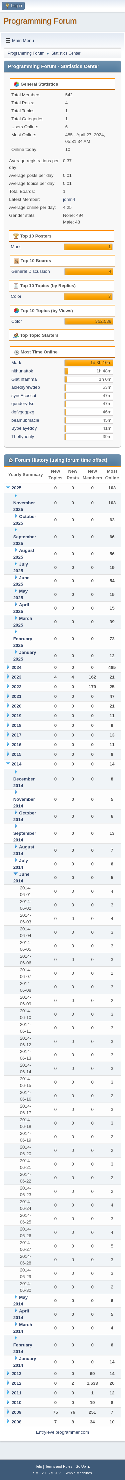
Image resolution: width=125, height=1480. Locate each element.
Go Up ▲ (82, 1466)
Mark (16, 246)
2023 (17, 677)
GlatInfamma (24, 379)
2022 (17, 686)
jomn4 (69, 199)
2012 (17, 1383)
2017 (17, 735)
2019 (17, 715)
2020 (17, 706)
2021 (17, 696)
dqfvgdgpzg (22, 411)
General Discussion (30, 271)
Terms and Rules (58, 1466)
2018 (17, 725)
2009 (17, 1412)
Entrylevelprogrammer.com (62, 1432)
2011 (17, 1392)
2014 (17, 763)
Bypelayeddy (24, 428)
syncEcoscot (23, 395)
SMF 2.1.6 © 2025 (47, 1473)
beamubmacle (25, 420)
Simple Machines (78, 1473)
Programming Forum (40, 20)
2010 (17, 1402)
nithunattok (22, 370)
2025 (17, 487)
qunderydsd (23, 403)
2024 (17, 667)
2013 (17, 1373)
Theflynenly (22, 436)
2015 (17, 754)
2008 (17, 1421)
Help (38, 1466)
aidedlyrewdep (25, 387)
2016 (17, 744)
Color (16, 296)
